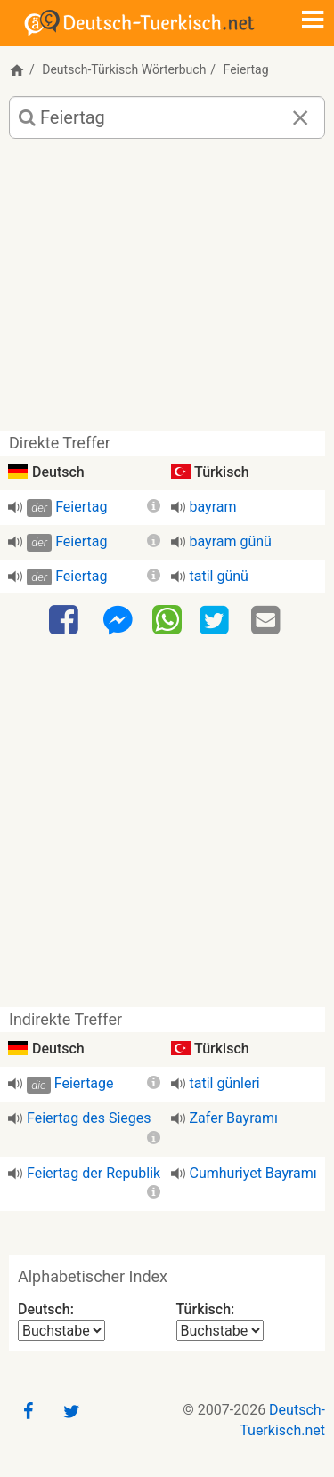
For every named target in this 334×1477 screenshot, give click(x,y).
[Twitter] (216, 621)
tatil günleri (225, 1083)
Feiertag (81, 506)
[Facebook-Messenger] (117, 621)
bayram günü (231, 541)
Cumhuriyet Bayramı (253, 1173)
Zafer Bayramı (234, 1118)
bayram (213, 506)
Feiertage (84, 1083)
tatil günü (219, 576)
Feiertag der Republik (93, 1173)
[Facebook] (66, 621)
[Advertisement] (167, 291)
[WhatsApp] (167, 619)
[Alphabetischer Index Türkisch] (220, 1330)
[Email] (268, 621)
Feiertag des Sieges (89, 1118)
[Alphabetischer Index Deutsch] (61, 1330)
